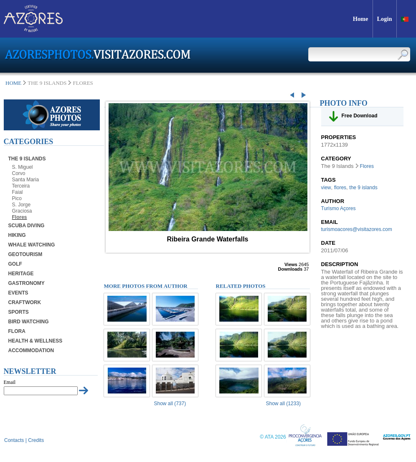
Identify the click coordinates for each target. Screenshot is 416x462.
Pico (17, 198)
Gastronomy (26, 283)
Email (10, 382)
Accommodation (31, 350)
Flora (16, 331)
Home (13, 83)
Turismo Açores (338, 208)
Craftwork (24, 302)
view (326, 187)
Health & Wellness (35, 341)
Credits (36, 440)
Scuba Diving (26, 225)
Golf (15, 264)
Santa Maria (25, 179)
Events (18, 293)
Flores (19, 217)
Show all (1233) (283, 403)
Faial (17, 192)
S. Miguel (22, 167)
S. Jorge (21, 204)
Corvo (18, 173)
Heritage (21, 274)
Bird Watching (28, 322)
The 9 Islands (27, 159)
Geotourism (25, 254)
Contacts (14, 440)
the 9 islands (363, 187)
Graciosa (22, 210)
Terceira (21, 185)
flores (340, 187)
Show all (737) (170, 403)
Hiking (17, 235)
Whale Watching (31, 245)
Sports (18, 312)
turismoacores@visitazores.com (356, 229)
